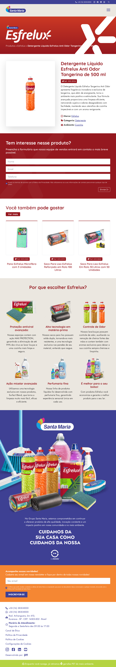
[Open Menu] (108, 10)
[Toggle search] (108, 2)
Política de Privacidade (12, 635)
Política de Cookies (10, 639)
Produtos (10, 45)
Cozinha (79, 125)
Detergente (80, 120)
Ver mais (8, 214)
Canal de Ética (8, 630)
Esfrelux (21, 45)
